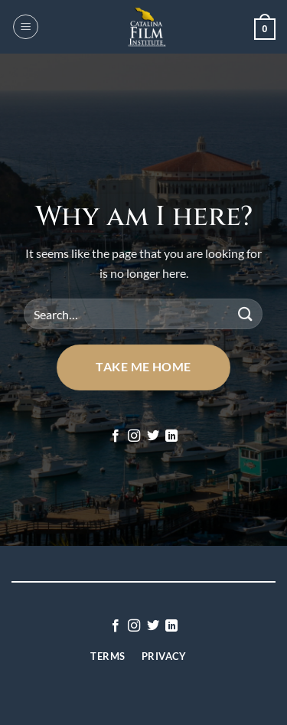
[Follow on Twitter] (153, 436)
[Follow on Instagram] (134, 436)
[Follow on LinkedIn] (171, 436)
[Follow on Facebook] (115, 436)
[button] (25, 27)
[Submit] (245, 314)
